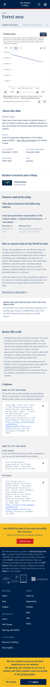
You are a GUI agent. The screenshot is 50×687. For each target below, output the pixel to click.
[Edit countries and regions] (43, 48)
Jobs (28, 623)
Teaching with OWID (10, 635)
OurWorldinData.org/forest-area (13, 101)
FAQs (4, 576)
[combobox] (39, 4)
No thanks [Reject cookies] (11, 682)
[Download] (34, 101)
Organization (31, 606)
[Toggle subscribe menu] (45, 4)
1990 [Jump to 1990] (12, 92)
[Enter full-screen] (44, 101)
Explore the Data (10, 25)
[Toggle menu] (4, 4)
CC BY (27, 101)
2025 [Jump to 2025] (43, 92)
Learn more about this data (30, 98)
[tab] (6, 48)
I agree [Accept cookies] (33, 682)
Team (28, 617)
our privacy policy (26, 674)
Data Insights (7, 652)
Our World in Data (25, 4)
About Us (30, 600)
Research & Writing (32, 25)
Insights (5, 612)
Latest (4, 624)
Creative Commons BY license (16, 367)
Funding (29, 612)
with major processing (26, 140)
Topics (4, 600)
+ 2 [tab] (20, 48)
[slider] (18, 92)
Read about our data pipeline (15, 292)
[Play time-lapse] (5, 92)
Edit (44, 48)
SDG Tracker (7, 629)
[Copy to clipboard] (40, 406)
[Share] (39, 101)
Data (4, 606)
